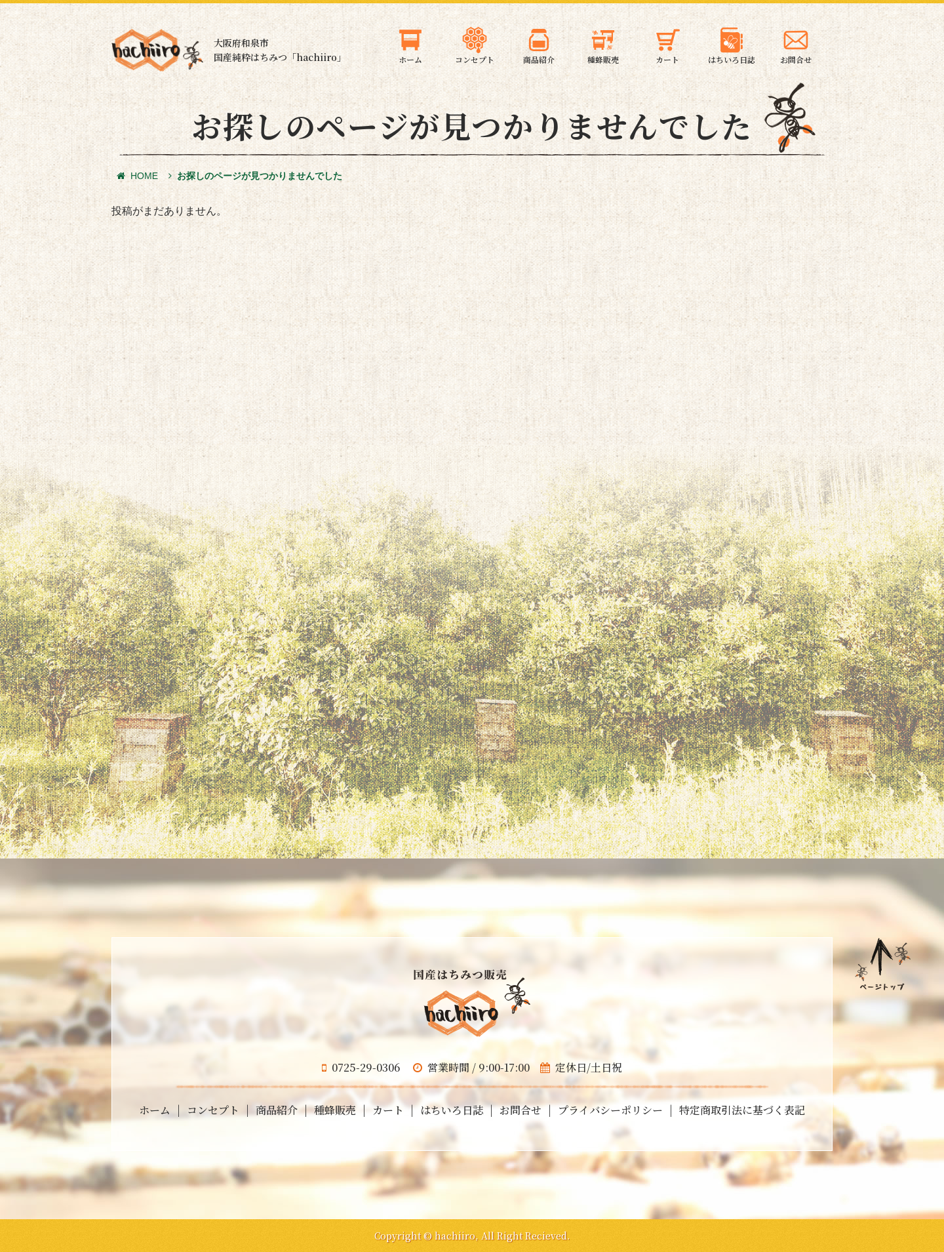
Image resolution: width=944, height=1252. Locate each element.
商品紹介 (277, 1110)
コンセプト (213, 1110)
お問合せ (520, 1110)
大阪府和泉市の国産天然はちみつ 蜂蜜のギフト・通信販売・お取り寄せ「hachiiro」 (157, 50)
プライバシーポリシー (610, 1110)
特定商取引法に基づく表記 (742, 1110)
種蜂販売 (335, 1110)
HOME (137, 176)
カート (388, 1110)
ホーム (154, 1110)
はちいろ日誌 (451, 1110)
